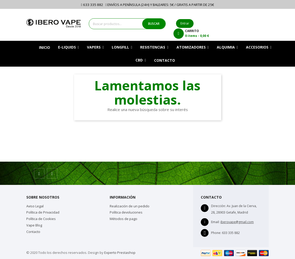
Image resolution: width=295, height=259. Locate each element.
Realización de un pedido (129, 206)
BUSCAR (154, 23)
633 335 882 (92, 4)
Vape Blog (34, 225)
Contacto (33, 231)
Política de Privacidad (42, 212)
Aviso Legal (35, 206)
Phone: (216, 233)
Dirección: (218, 206)
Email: (215, 222)
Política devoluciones (126, 212)
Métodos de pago (123, 218)
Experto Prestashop (119, 252)
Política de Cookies (41, 218)
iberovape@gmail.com (237, 222)
